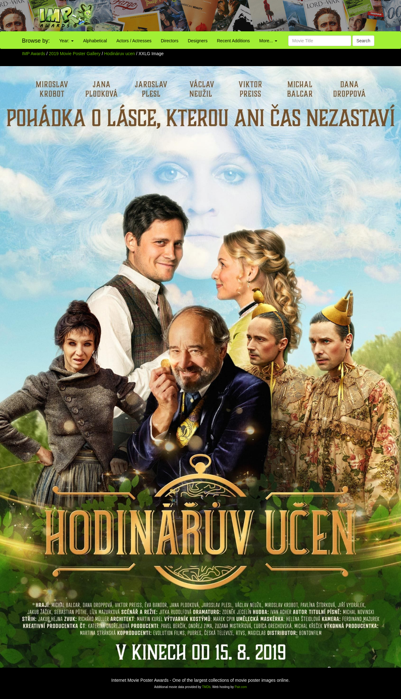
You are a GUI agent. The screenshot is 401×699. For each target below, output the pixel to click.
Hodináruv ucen (120, 53)
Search (363, 40)
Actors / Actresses (133, 40)
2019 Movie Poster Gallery (75, 53)
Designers (197, 40)
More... (268, 40)
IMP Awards (33, 53)
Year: (66, 40)
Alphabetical (95, 40)
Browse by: (36, 41)
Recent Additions (233, 40)
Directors (169, 40)
